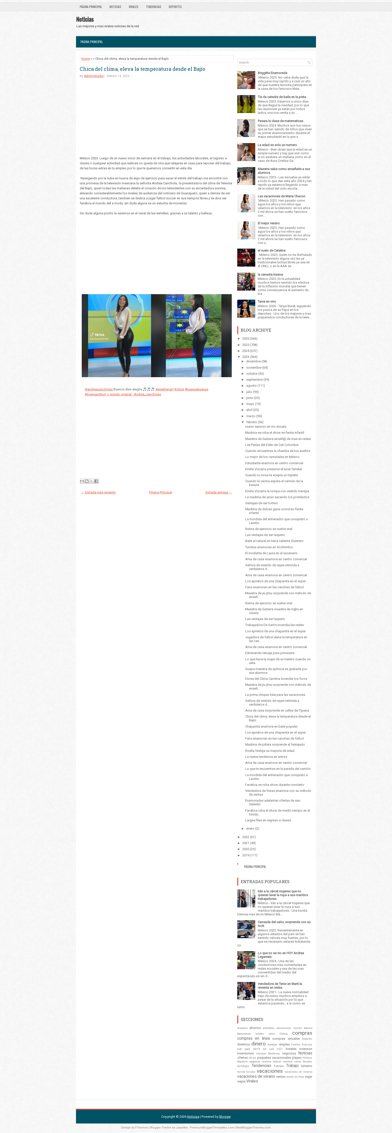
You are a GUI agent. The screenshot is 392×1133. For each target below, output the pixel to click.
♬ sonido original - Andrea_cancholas (133, 394)
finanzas (307, 1044)
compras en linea (253, 1038)
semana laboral (271, 1061)
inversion (305, 1049)
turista (241, 1071)
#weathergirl (165, 389)
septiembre (254, 379)
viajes (241, 1081)
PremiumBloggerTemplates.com (212, 1127)
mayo (250, 404)
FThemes (141, 1127)
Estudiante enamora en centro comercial (274, 463)
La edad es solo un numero (277, 145)
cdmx (272, 1033)
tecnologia (243, 1066)
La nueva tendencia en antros (266, 757)
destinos (243, 1044)
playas (297, 1057)
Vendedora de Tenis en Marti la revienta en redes (280, 985)
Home (85, 59)
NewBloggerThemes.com (253, 1127)
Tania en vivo (267, 301)
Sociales (307, 1061)
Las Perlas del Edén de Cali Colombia (271, 445)
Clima (284, 1033)
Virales (133, 7)
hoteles (291, 1049)
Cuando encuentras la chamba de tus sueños (277, 451)
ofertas (242, 1057)
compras (302, 1033)
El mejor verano (269, 223)
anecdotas (269, 1028)
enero (250, 828)
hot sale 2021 (273, 1049)
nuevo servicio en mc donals (265, 426)
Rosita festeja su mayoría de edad (269, 751)
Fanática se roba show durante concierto (274, 785)
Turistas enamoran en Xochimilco (269, 547)
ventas (281, 1076)
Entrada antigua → (219, 492)
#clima (179, 389)
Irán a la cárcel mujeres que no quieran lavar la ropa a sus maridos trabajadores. (283, 895)
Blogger (225, 1116)
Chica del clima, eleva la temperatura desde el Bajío (142, 68)
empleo (284, 1044)
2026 (245, 338)
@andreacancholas (99, 389)
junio (249, 398)
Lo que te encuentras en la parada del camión (278, 769)
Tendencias (153, 7)
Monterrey (274, 1053)
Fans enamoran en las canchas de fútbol (274, 587)
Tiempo (279, 1066)
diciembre (253, 361)
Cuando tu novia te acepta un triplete (271, 475)
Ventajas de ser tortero (261, 503)
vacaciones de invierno (298, 1071)
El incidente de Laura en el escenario (271, 553)
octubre (252, 373)
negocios (289, 1053)
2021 (245, 843)
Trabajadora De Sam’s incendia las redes (274, 625)
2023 (245, 357)
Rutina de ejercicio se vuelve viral (268, 529)
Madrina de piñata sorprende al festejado (275, 744)
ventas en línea (295, 1076)
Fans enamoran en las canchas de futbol (274, 738)
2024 (245, 351)
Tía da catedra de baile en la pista (282, 97)
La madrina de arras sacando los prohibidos (277, 497)
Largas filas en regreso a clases (268, 820)
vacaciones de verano (256, 1076)
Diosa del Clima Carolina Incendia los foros (276, 679)
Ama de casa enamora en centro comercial (276, 559)
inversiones (245, 1053)
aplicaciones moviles (289, 1028)
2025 (245, 345)
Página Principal (91, 7)
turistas (251, 1071)
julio (249, 392)
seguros (254, 1061)
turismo (306, 1066)
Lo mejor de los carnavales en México (272, 457)
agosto (251, 385)
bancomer (244, 1033)
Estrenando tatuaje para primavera (269, 653)
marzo (251, 416)
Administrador (94, 76)
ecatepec (273, 1044)
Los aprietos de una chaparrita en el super (275, 581)
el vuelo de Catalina (272, 250)
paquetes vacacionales (274, 1057)
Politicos (307, 1057)
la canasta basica (270, 274)
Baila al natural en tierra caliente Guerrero (274, 541)
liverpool (261, 1053)
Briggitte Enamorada (272, 73)
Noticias (115, 7)
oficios (252, 1057)
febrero (251, 422)
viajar (308, 1076)
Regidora (242, 1061)
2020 (245, 849)
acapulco (242, 1028)
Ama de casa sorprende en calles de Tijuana (277, 710)
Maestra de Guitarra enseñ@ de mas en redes (278, 439)
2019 (245, 855)
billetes (260, 1033)
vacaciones (270, 1071)
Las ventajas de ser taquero (265, 535)
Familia (295, 1044)
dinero (259, 1044)
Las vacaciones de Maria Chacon (281, 196)
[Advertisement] (157, 121)
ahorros (255, 1028)
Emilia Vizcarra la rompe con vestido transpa (277, 491)
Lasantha (182, 1127)
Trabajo (292, 1065)
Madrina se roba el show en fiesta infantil (274, 432)
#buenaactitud (95, 394)
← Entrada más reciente (98, 492)
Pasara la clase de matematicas (280, 121)
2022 (245, 837)
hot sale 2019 (248, 1049)
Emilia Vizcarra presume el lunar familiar (273, 469)
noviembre (254, 367)
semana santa (292, 1061)
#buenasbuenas (196, 389)
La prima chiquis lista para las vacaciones (275, 695)
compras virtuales (286, 1038)
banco (308, 1028)
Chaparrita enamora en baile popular (271, 726)
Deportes (175, 7)
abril (249, 410)
